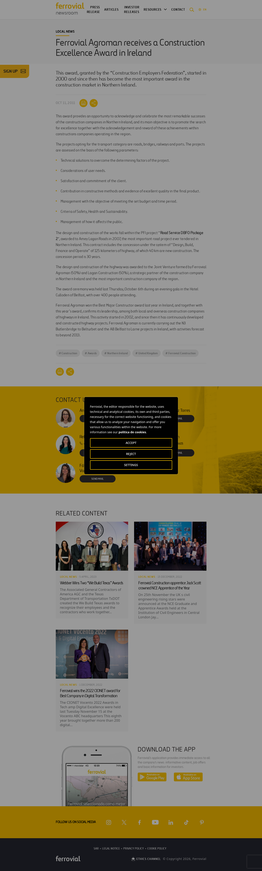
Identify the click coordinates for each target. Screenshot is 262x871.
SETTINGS (131, 465)
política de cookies (132, 432)
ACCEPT (131, 443)
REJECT (131, 454)
